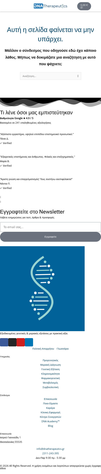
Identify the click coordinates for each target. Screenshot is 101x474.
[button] (17, 6)
